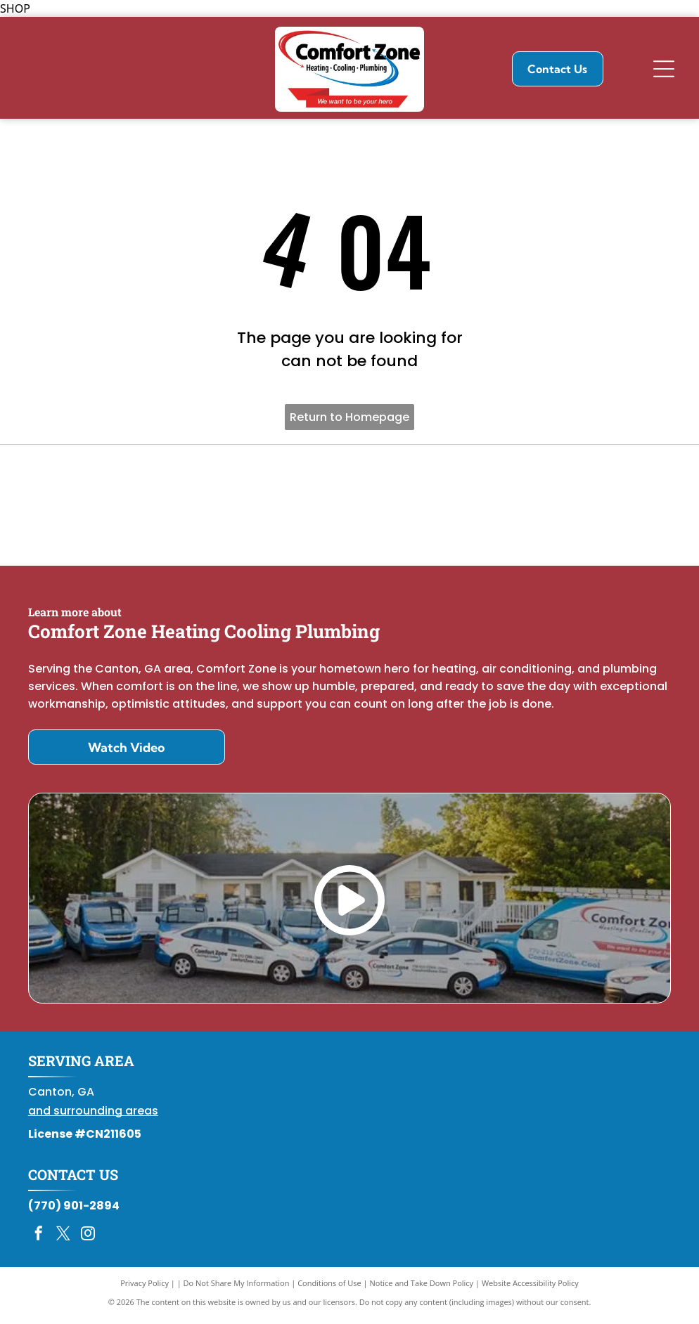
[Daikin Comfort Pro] (350, 507)
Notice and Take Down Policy (422, 1288)
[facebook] (38, 1240)
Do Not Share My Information (237, 1288)
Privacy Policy (144, 1288)
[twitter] (63, 1240)
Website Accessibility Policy (530, 1288)
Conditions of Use (329, 1288)
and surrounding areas (93, 1116)
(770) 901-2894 (74, 1211)
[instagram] (87, 1240)
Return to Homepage (349, 417)
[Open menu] (663, 68)
